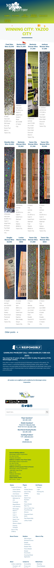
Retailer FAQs (27, 546)
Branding (39, 564)
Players (15, 16)
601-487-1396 (27, 432)
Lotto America (16, 506)
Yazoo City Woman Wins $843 (44, 240)
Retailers (43, 16)
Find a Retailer (28, 549)
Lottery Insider (28, 520)
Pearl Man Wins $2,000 (9, 45)
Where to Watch (17, 523)
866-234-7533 (30, 425)
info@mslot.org (27, 442)
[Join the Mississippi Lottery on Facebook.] (23, 406)
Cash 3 (14, 515)
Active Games (16, 489)
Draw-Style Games (16, 496)
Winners (26, 512)
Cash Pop (15, 517)
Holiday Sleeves (28, 489)
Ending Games (17, 491)
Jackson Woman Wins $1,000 (45, 46)
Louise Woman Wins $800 (21, 240)
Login (38, 489)
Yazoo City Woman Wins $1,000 (33, 240)
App (25, 487)
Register (39, 487)
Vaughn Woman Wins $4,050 (9, 240)
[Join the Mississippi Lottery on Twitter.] (25, 406)
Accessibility (27, 564)
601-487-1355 (27, 420)
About (11, 562)
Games (7, 16)
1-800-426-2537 (28, 437)
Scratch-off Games (16, 487)
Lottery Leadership (16, 564)
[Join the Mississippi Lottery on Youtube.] (31, 406)
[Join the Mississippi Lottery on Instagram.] (28, 406)
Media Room (39, 562)
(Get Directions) (13, 475)
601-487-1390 (32, 427)
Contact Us (26, 562)
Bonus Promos (33, 15)
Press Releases (41, 566)
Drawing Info (40, 491)
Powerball (15, 502)
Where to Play (7, 20)
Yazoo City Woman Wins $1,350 (33, 144)
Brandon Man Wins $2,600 (9, 143)
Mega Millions (16, 504)
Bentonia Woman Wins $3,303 (21, 144)
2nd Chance (25, 15)
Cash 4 (14, 513)
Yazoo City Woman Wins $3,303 (44, 144)
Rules (38, 494)
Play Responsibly (28, 518)
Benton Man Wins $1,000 (21, 45)
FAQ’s (25, 502)
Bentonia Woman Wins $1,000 (33, 46)
